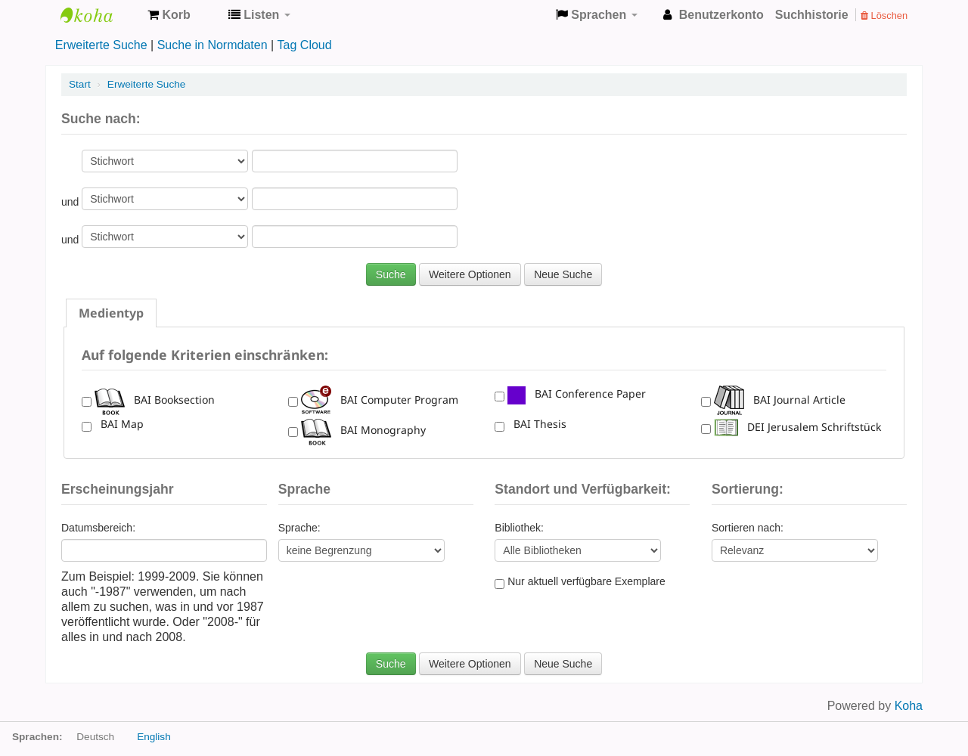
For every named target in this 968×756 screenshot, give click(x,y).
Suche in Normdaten (212, 45)
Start (80, 84)
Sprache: (299, 528)
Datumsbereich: (98, 528)
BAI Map (119, 424)
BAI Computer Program (379, 399)
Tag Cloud (305, 45)
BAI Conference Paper (576, 393)
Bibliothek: (519, 528)
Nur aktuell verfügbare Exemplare (580, 582)
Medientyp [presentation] (111, 313)
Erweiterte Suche (101, 45)
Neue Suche (563, 274)
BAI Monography (363, 430)
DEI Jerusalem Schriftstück (797, 427)
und (71, 202)
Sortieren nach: (747, 528)
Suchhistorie (812, 14)
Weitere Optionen (470, 274)
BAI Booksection (155, 399)
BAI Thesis (536, 424)
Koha (98, 15)
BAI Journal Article (779, 399)
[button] (169, 15)
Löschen (884, 15)
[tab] (111, 313)
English (154, 736)
